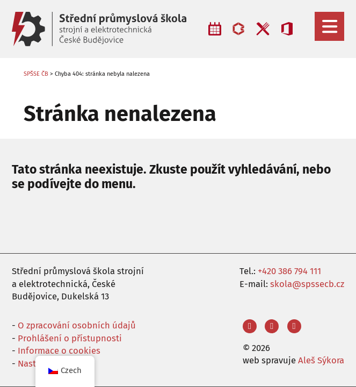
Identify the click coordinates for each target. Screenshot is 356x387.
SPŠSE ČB (36, 73)
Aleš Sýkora (321, 360)
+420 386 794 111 (289, 271)
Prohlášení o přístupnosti (70, 338)
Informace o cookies (59, 350)
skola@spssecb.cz (307, 283)
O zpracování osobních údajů (77, 325)
